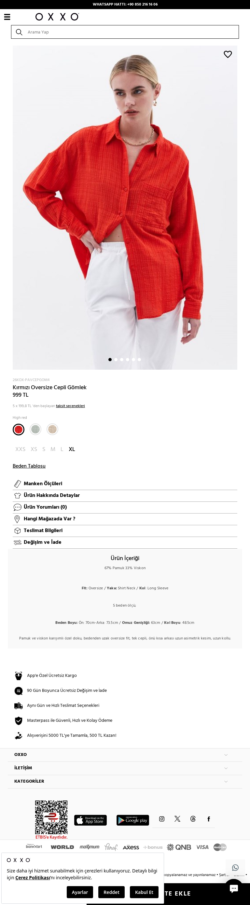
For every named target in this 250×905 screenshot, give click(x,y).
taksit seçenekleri (70, 406)
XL (72, 449)
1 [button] (110, 359)
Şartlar (225, 875)
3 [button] (121, 359)
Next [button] (11, 207)
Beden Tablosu (29, 466)
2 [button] (116, 359)
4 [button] (127, 359)
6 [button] (139, 359)
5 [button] (133, 359)
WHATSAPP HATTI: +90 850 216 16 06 (125, 4)
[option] (125, 208)
